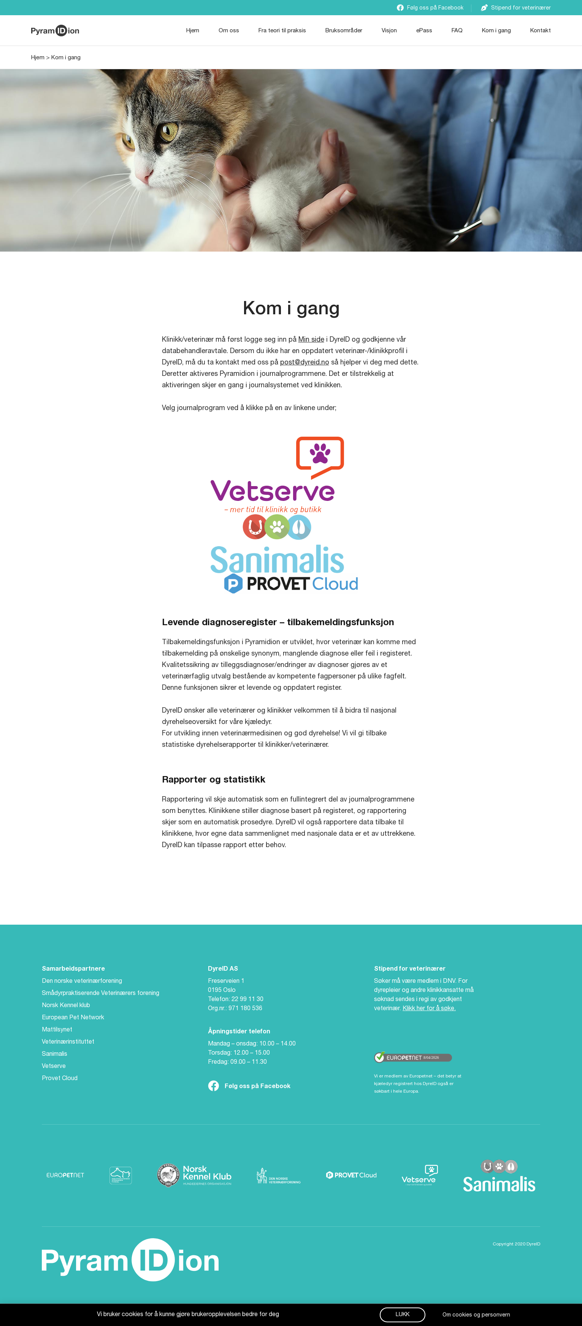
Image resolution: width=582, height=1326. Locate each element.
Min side (311, 340)
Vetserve (54, 1067)
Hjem (192, 31)
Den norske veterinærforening (82, 982)
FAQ (457, 31)
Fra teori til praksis (282, 31)
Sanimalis (54, 1055)
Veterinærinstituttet (68, 1042)
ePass (424, 31)
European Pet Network (73, 1018)
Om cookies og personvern (476, 1316)
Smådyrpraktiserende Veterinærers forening (100, 994)
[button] (402, 1316)
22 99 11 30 (247, 1000)
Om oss (229, 31)
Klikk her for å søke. (429, 1009)
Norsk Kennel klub (66, 1006)
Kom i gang (496, 31)
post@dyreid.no (304, 363)
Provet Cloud (60, 1079)
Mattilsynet (57, 1030)
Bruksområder (343, 31)
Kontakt (540, 31)
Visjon (389, 31)
